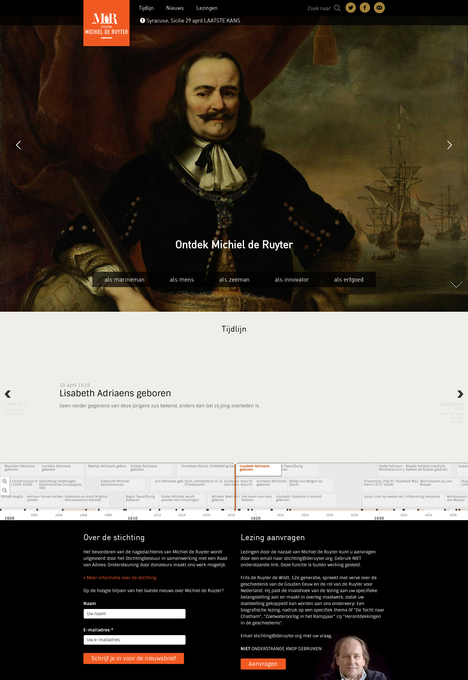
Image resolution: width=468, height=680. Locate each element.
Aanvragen (263, 664)
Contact (379, 7)
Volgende (449, 145)
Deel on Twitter (351, 7)
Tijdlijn (146, 8)
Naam (89, 603)
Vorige (18, 145)
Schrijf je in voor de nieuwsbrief (133, 658)
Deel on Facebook (365, 7)
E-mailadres (98, 630)
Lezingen (207, 8)
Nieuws (175, 8)
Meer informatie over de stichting (121, 577)
